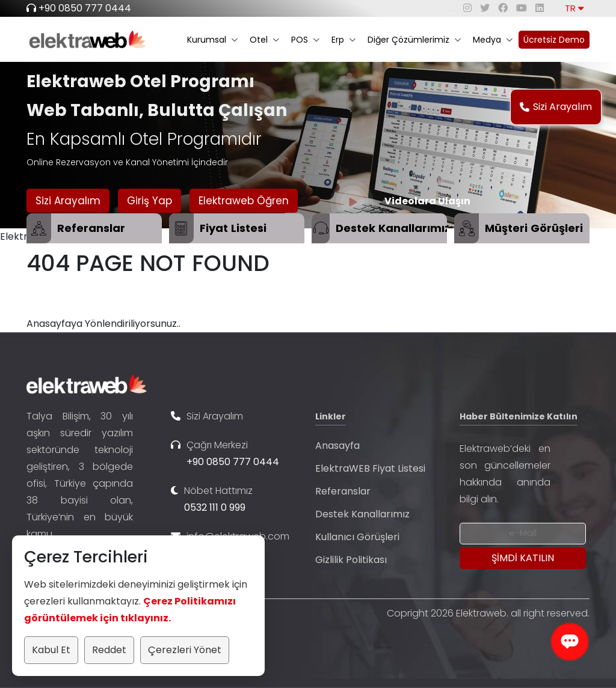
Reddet (109, 650)
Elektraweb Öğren (244, 200)
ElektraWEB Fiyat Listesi (370, 468)
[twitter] (485, 8)
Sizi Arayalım (556, 107)
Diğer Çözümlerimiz (414, 40)
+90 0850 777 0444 (84, 8)
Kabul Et (51, 650)
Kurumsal (212, 40)
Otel (264, 40)
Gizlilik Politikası (351, 560)
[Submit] (523, 558)
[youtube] (521, 8)
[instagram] (467, 8)
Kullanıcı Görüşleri (357, 537)
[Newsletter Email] (523, 533)
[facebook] (503, 8)
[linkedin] (539, 8)
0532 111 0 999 (214, 507)
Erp (343, 40)
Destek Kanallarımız (362, 514)
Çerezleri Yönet (184, 650)
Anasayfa (337, 445)
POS (305, 40)
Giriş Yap (149, 200)
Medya (493, 40)
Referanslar (343, 491)
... (57, 534)
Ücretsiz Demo (554, 40)
